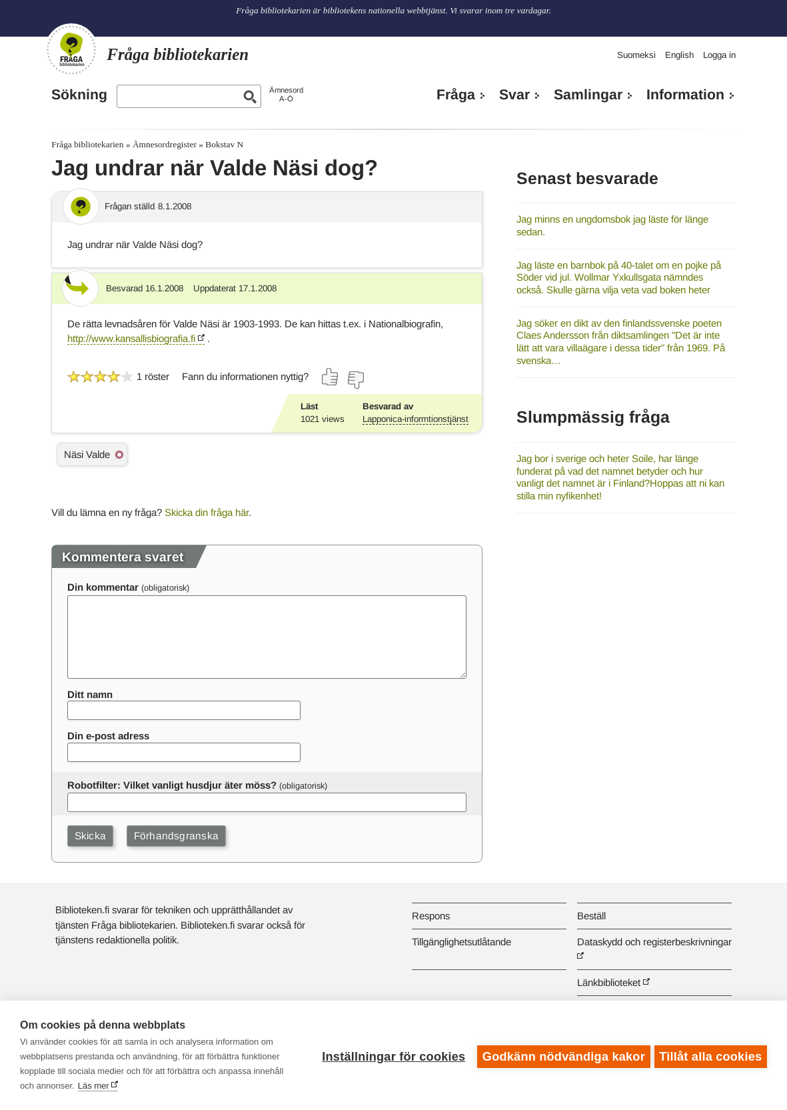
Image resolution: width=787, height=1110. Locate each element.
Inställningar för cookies (390, 1055)
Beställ (591, 915)
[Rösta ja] (330, 376)
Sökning (79, 95)
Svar (514, 95)
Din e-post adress (108, 735)
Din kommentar (103, 587)
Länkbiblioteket (608, 982)
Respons (431, 915)
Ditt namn (90, 694)
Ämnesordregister (165, 144)
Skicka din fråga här (207, 512)
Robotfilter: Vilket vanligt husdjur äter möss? (172, 785)
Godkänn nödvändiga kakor (561, 1055)
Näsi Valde (87, 454)
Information (685, 95)
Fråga (455, 95)
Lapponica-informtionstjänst (415, 419)
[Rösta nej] (355, 380)
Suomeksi (636, 55)
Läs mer (93, 1086)
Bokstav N (224, 144)
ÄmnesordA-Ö (286, 94)
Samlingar (588, 95)
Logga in (719, 55)
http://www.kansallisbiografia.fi (131, 338)
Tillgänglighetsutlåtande (461, 941)
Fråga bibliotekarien (87, 144)
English (679, 55)
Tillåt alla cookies (710, 1055)
